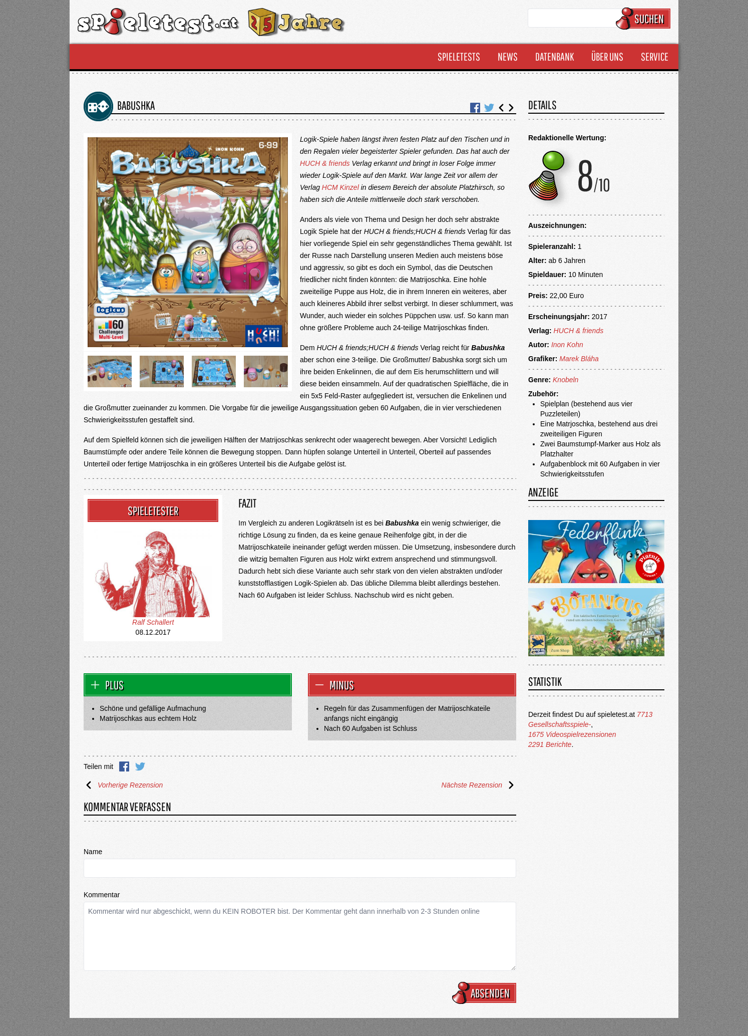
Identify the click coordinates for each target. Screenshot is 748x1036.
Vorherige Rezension (123, 785)
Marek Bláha (579, 359)
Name (93, 852)
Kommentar (102, 895)
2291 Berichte (549, 744)
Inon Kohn (567, 345)
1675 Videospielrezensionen (572, 734)
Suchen (644, 19)
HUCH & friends (325, 163)
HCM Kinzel (340, 187)
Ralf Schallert (153, 622)
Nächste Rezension (479, 785)
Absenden (486, 993)
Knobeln (565, 380)
